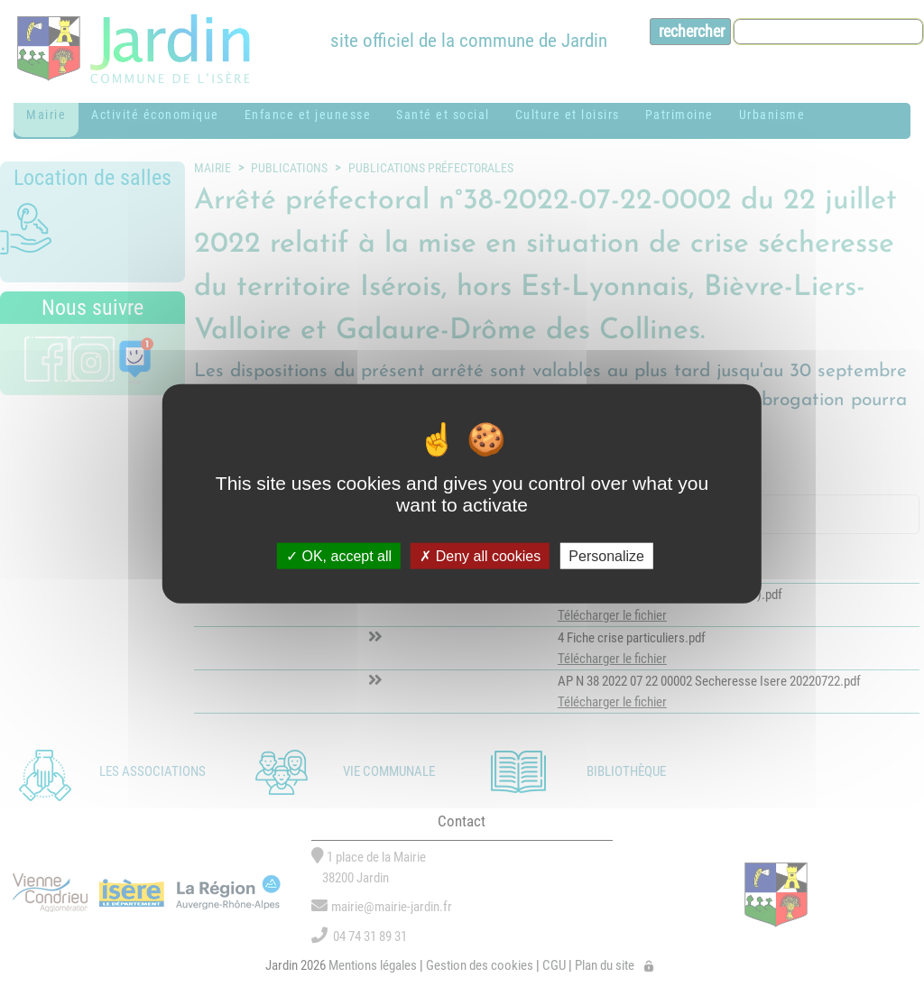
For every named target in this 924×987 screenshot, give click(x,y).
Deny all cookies (480, 555)
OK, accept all (339, 555)
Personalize (606, 555)
